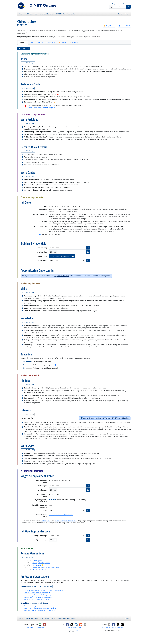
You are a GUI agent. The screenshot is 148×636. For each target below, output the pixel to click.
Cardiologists (37, 561)
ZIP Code (53, 252)
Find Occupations (31, 14)
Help (20, 14)
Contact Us (40, 628)
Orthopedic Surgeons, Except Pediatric (46, 567)
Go (129, 7)
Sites (126, 14)
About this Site (106, 628)
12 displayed (28, 322)
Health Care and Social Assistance (61, 515)
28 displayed (28, 176)
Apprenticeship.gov (61, 276)
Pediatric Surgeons (39, 569)
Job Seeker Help (31, 628)
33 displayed (28, 123)
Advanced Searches (46, 14)
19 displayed (28, 385)
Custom (40, 43)
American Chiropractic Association (36, 593)
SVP (40, 234)
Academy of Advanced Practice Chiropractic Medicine (42, 590)
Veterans (62, 42)
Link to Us (69, 628)
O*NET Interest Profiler (120, 418)
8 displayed (28, 88)
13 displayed (28, 63)
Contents (23, 48)
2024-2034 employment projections (65, 521)
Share (120, 14)
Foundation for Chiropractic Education (37, 597)
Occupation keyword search (120, 4)
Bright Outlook (109, 26)
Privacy (113, 628)
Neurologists (37, 565)
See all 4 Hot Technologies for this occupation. (42, 108)
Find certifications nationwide (62, 256)
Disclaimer (120, 628)
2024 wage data (45, 521)
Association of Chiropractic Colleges (36, 595)
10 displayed (28, 557)
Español (74, 42)
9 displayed (46, 586)
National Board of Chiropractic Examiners (38, 610)
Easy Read (50, 42)
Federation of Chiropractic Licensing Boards (39, 608)
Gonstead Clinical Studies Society (35, 599)
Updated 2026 (124, 26)
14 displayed (28, 151)
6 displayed (28, 450)
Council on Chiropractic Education (36, 606)
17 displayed (28, 293)
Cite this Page (77, 628)
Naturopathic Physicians (41, 563)
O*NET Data (60, 14)
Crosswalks (71, 14)
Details (31, 43)
